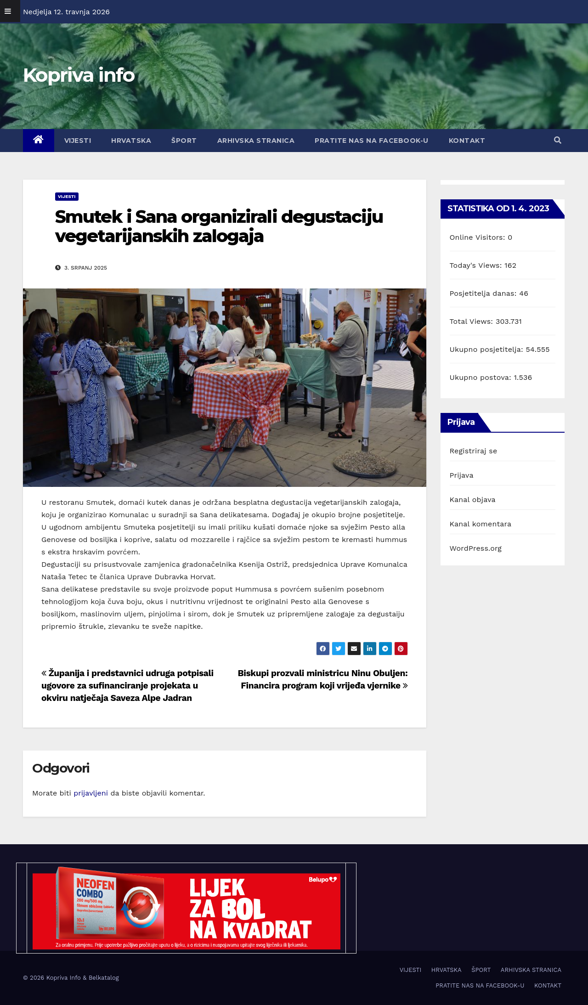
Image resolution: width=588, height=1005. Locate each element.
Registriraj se (474, 450)
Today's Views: (477, 265)
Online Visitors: (479, 237)
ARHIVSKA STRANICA (256, 140)
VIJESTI (77, 140)
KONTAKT (467, 140)
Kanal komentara (481, 523)
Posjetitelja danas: (485, 293)
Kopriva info (79, 75)
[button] (557, 140)
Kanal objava (473, 499)
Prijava (462, 475)
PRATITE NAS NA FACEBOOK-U (372, 140)
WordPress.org (476, 548)
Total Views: (473, 321)
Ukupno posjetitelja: (488, 349)
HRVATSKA (131, 140)
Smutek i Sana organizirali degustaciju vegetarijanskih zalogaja (219, 226)
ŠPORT (184, 140)
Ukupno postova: (482, 377)
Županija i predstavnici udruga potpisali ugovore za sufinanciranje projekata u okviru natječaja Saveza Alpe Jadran (127, 685)
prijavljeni (91, 793)
